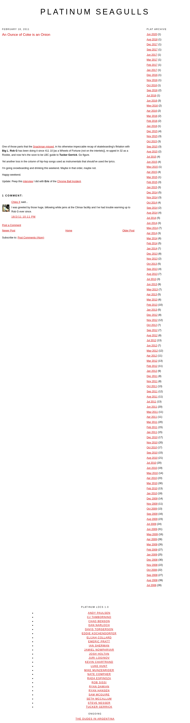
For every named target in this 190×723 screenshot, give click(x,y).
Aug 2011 (152, 396)
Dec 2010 (152, 437)
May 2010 (152, 473)
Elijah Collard (99, 637)
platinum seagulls (95, 11)
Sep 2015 (152, 146)
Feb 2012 (152, 366)
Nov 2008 (152, 565)
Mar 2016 (152, 116)
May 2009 (152, 534)
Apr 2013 (152, 294)
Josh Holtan (99, 653)
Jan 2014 (152, 248)
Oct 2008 (152, 570)
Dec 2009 (152, 498)
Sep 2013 (152, 269)
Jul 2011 (151, 401)
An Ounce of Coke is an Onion (26, 34)
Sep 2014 (152, 207)
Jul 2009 (151, 524)
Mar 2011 (152, 422)
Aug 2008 (152, 580)
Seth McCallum (99, 698)
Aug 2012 (152, 335)
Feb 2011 (152, 427)
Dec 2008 (152, 559)
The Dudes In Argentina (94, 718)
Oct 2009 (152, 508)
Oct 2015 (152, 141)
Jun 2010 (152, 468)
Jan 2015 (152, 187)
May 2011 (152, 412)
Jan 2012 (152, 371)
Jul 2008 (151, 585)
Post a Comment (11, 225)
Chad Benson (99, 621)
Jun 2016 (152, 100)
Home (68, 230)
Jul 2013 (151, 279)
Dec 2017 (152, 44)
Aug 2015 (152, 151)
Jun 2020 (152, 34)
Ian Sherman (99, 645)
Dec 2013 (152, 253)
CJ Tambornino (99, 617)
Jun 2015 (152, 161)
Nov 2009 (152, 503)
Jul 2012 (151, 340)
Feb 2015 (152, 182)
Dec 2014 (152, 192)
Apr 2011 (152, 416)
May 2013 (152, 289)
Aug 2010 (152, 457)
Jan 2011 (152, 432)
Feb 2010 (152, 488)
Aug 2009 (152, 519)
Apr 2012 (152, 355)
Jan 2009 (152, 554)
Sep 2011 (152, 391)
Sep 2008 (152, 575)
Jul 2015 (151, 156)
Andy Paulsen (99, 613)
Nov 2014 (152, 197)
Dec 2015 (152, 131)
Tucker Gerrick (99, 706)
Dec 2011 (152, 376)
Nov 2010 (152, 442)
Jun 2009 (152, 529)
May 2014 (152, 228)
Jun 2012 (152, 345)
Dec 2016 (152, 75)
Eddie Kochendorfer (99, 633)
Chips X (15, 202)
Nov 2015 (152, 136)
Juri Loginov (99, 657)
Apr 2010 (152, 478)
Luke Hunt (99, 666)
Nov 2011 (152, 381)
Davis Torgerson (99, 629)
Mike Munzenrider (99, 670)
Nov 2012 (152, 320)
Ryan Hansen (99, 690)
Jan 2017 (152, 70)
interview (28, 181)
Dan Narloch (99, 625)
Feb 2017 (152, 64)
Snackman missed (43, 146)
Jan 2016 (152, 126)
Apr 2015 (152, 172)
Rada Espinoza (99, 678)
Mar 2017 (152, 59)
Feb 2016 (152, 121)
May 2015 (152, 166)
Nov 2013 (152, 258)
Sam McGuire (99, 694)
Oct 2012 (152, 325)
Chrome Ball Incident (69, 181)
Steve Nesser (99, 702)
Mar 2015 (152, 177)
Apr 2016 (152, 110)
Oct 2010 (152, 447)
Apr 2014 (152, 233)
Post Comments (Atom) (31, 237)
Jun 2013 (152, 284)
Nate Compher (99, 674)
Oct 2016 (152, 85)
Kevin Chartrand (99, 662)
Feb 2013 (152, 304)
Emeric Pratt (99, 641)
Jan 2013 (152, 309)
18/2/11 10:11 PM (23, 216)
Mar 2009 (152, 544)
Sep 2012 (152, 330)
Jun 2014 (152, 223)
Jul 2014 (151, 218)
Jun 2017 (152, 54)
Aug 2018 (152, 39)
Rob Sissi (99, 682)
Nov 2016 (152, 80)
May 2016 (152, 105)
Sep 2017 (152, 49)
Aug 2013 (152, 274)
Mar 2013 (152, 299)
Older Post (128, 230)
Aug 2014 (152, 212)
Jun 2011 (152, 406)
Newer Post (8, 230)
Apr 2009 (152, 539)
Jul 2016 (151, 95)
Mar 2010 (152, 483)
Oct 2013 (152, 263)
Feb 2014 (152, 243)
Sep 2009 (152, 513)
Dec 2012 (152, 315)
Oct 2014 (152, 202)
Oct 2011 (152, 386)
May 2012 (152, 350)
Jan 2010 (152, 493)
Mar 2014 (152, 238)
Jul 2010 (151, 462)
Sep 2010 (152, 452)
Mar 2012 (152, 360)
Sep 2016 (152, 90)
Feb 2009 (152, 549)
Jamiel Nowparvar (99, 649)
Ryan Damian (99, 686)
